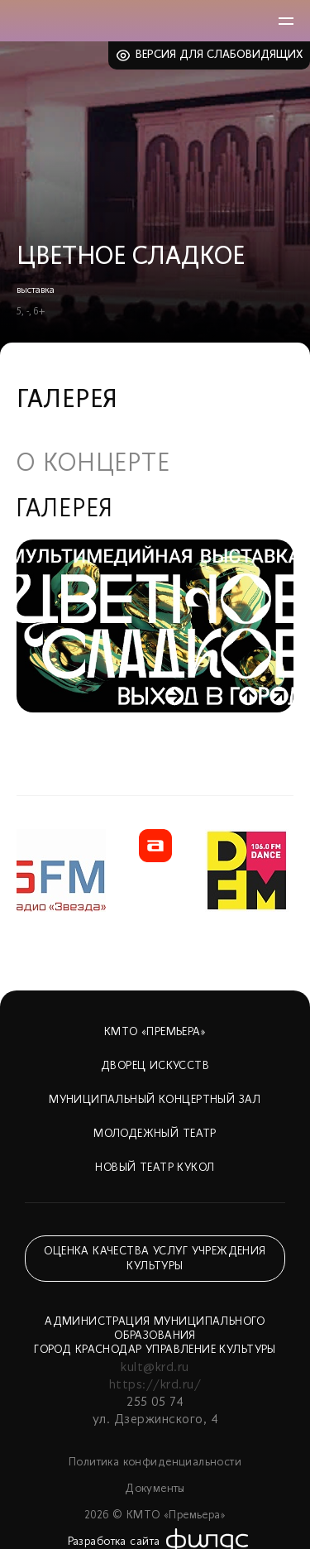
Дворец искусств (155, 1066)
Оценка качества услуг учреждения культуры (154, 1259)
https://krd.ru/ (155, 1385)
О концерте (93, 465)
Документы (155, 1489)
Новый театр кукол (154, 1168)
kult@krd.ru (154, 1367)
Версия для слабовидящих (219, 55)
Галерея (65, 510)
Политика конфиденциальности (155, 1462)
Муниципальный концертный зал (155, 1100)
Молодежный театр (155, 1134)
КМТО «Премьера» (155, 1032)
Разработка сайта (114, 1542)
